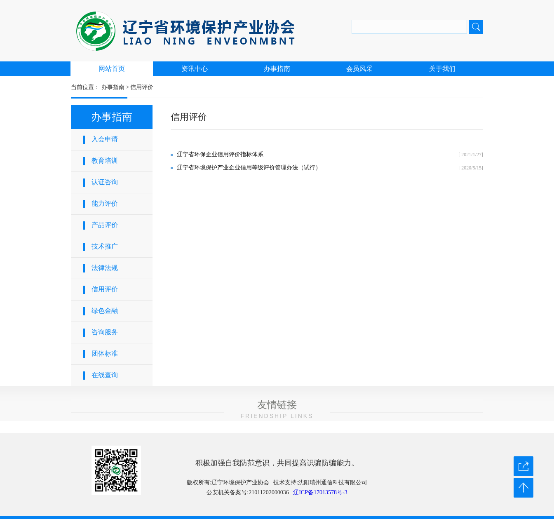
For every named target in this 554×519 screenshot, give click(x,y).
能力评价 (105, 203)
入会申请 (105, 139)
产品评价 (105, 224)
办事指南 (277, 68)
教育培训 (105, 160)
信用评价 (141, 87)
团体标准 (105, 353)
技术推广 (105, 246)
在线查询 (105, 374)
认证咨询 (105, 182)
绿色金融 (105, 310)
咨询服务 (105, 332)
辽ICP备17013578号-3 (320, 492)
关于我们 (442, 68)
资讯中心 (194, 68)
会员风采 (359, 68)
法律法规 (105, 267)
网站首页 (112, 68)
